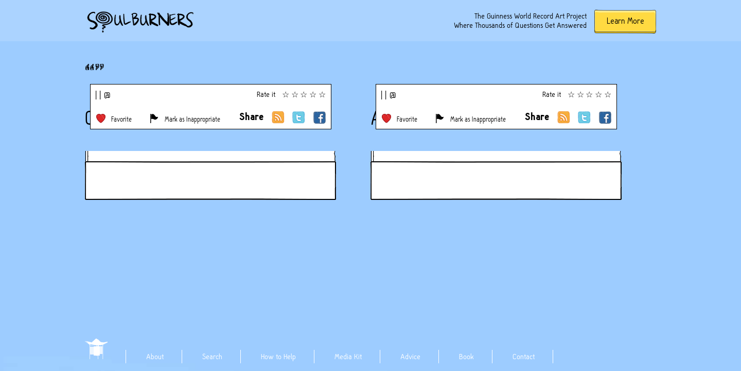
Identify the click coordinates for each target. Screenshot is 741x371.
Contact (524, 356)
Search (212, 356)
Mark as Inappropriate (192, 119)
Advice (410, 356)
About (155, 356)
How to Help (278, 356)
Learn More (625, 21)
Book (466, 356)
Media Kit (348, 356)
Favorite (121, 119)
